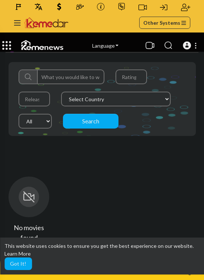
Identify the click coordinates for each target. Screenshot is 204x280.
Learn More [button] (17, 253)
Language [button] (105, 45)
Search (90, 120)
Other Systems (164, 23)
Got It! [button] (18, 263)
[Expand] (6, 45)
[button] (191, 45)
